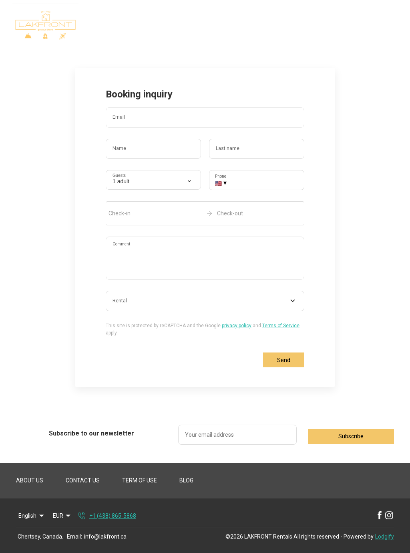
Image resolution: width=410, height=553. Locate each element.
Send (283, 360)
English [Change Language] (31, 515)
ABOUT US (29, 480)
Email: (74, 536)
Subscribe (351, 436)
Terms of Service (280, 325)
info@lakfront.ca (105, 536)
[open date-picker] (205, 213)
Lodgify (384, 536)
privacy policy (236, 325)
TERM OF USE (139, 480)
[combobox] (205, 301)
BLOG (186, 480)
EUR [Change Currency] (62, 515)
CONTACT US (83, 480)
